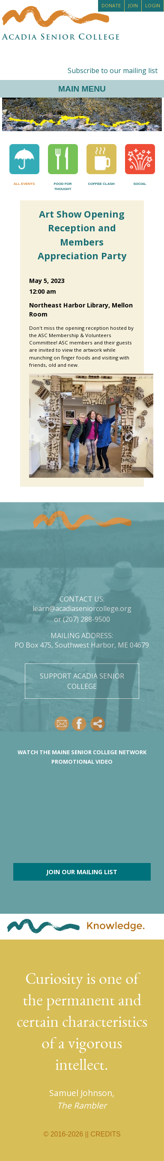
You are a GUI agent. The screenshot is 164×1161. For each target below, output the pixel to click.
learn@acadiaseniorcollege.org (82, 608)
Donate (111, 5)
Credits (105, 1134)
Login (152, 5)
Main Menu (82, 88)
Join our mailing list (81, 872)
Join (133, 5)
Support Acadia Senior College (82, 681)
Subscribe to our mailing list (113, 70)
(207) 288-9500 (86, 619)
